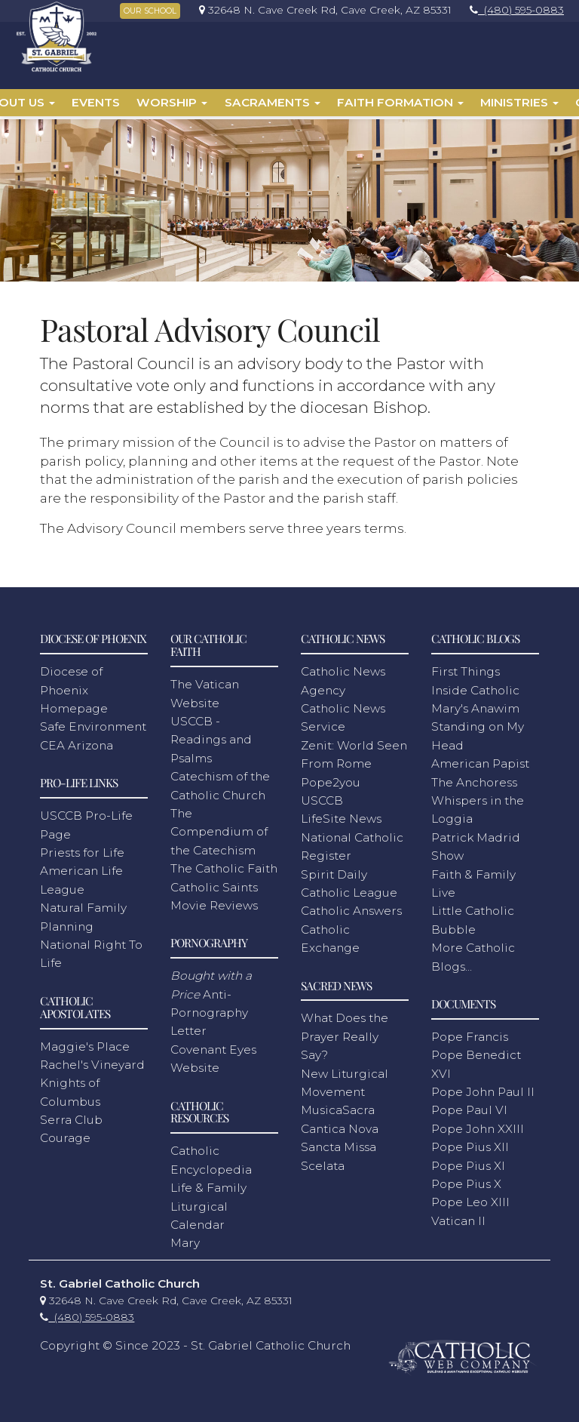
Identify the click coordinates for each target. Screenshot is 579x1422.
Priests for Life (82, 849)
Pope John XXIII (477, 1126)
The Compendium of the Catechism (219, 828)
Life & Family (208, 1184)
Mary (185, 1240)
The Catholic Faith (223, 865)
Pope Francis (469, 1033)
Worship (171, 102)
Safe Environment (93, 723)
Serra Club (71, 1117)
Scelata (323, 1163)
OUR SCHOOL (150, 11)
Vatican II (458, 1218)
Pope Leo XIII (470, 1199)
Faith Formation (400, 102)
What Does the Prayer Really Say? (344, 1033)
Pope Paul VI (469, 1107)
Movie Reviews (214, 902)
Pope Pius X (466, 1181)
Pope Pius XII (470, 1144)
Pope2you (330, 779)
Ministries (519, 102)
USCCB (322, 797)
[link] (321, 10)
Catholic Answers (351, 907)
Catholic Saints (214, 883)
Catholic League (349, 889)
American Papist (480, 760)
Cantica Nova (339, 1126)
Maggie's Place (85, 1043)
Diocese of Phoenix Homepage (74, 687)
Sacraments (272, 102)
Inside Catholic (475, 687)
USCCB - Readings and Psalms (211, 736)
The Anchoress (474, 779)
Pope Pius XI (468, 1163)
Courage (65, 1135)
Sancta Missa (338, 1144)
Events (96, 102)
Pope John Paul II (483, 1089)
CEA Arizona (76, 742)
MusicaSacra (338, 1107)
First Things (465, 668)
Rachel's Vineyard (92, 1061)
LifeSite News (341, 815)
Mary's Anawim (475, 705)
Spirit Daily (334, 871)
